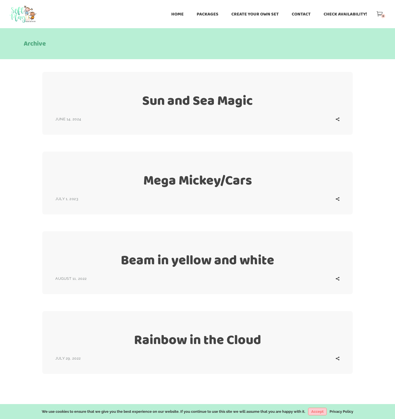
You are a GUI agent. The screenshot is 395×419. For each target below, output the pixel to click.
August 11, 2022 (71, 278)
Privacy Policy (341, 411)
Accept (317, 411)
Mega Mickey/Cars (197, 180)
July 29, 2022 (68, 358)
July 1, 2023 (66, 199)
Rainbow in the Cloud (197, 339)
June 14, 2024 (68, 119)
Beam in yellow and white (197, 259)
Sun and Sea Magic (197, 100)
